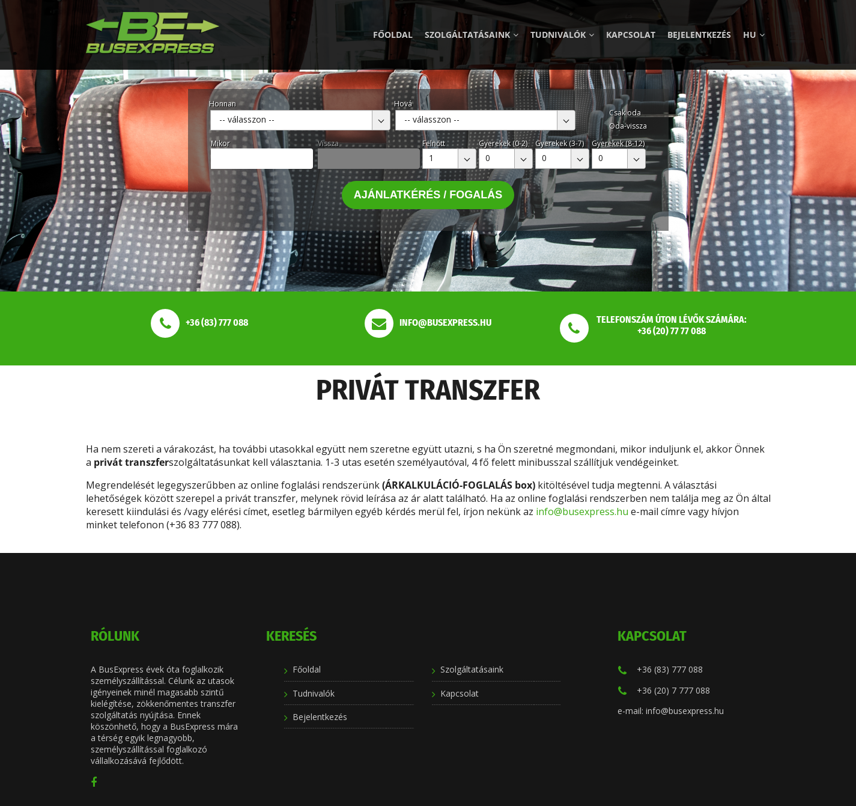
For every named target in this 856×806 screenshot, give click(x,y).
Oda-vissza (628, 126)
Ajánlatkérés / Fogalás (428, 195)
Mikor (220, 143)
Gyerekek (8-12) (618, 143)
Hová (403, 104)
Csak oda (625, 113)
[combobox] (300, 120)
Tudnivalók (562, 34)
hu (754, 34)
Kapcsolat (630, 34)
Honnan (222, 104)
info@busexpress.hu (582, 511)
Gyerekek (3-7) (559, 143)
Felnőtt (433, 143)
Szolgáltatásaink (471, 34)
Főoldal (393, 34)
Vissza (328, 143)
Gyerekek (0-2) (503, 143)
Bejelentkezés (699, 34)
